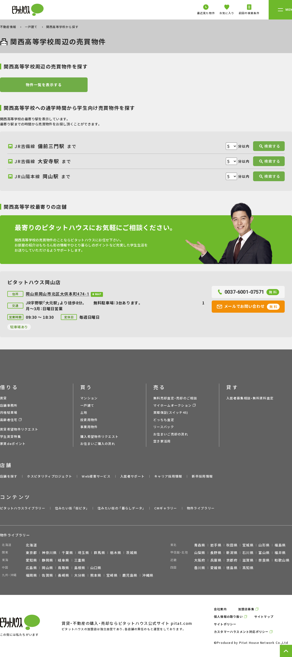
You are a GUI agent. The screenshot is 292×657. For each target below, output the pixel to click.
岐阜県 (63, 560)
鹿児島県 (129, 575)
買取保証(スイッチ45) (170, 412)
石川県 (248, 552)
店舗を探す (9, 476)
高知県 (248, 567)
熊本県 (95, 575)
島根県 (79, 567)
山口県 (95, 567)
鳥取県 (63, 567)
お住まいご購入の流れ (97, 443)
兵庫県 (215, 560)
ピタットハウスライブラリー (22, 508)
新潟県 (231, 552)
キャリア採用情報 (168, 476)
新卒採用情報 (202, 476)
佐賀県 (47, 575)
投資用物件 (89, 419)
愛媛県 (215, 567)
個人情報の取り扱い (228, 616)
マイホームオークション (172, 405)
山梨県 (199, 552)
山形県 (264, 545)
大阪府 (199, 560)
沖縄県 (148, 575)
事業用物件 (89, 426)
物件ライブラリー (201, 508)
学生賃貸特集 (10, 436)
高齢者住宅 (9, 419)
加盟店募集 (246, 609)
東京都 (31, 552)
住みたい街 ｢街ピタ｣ (71, 508)
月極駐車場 (9, 412)
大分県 (79, 575)
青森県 (199, 545)
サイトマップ (264, 616)
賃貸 (3, 398)
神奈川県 (49, 552)
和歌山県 (282, 560)
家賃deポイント (13, 443)
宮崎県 (112, 575)
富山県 (264, 552)
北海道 (31, 545)
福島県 (280, 545)
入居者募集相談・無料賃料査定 (250, 398)
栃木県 (115, 552)
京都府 (231, 560)
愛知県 (31, 560)
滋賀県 (248, 560)
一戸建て (32, 27)
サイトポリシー (225, 624)
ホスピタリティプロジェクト (49, 476)
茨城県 (131, 552)
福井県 (280, 552)
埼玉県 (83, 552)
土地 (83, 412)
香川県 (199, 567)
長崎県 (63, 575)
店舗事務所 (9, 405)
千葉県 (67, 552)
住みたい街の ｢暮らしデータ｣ (121, 508)
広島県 (31, 567)
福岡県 (31, 575)
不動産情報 (8, 27)
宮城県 (248, 545)
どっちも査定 (163, 419)
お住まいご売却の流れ (170, 434)
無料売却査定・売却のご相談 (175, 398)
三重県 (79, 560)
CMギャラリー (165, 508)
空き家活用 (162, 441)
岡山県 (47, 567)
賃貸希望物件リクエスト (19, 429)
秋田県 (231, 545)
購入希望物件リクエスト (99, 436)
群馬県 (99, 552)
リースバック (163, 426)
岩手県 (215, 545)
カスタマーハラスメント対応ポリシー (241, 631)
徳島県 (231, 567)
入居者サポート (132, 476)
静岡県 (47, 560)
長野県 (215, 552)
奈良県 (264, 560)
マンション (89, 398)
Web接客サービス (96, 476)
